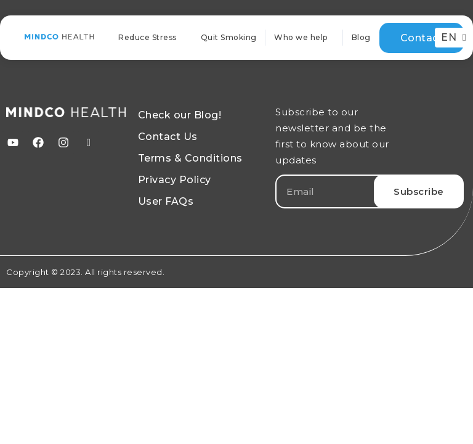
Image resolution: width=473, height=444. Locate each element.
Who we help (304, 37)
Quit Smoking (229, 37)
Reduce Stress (147, 37)
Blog (361, 37)
